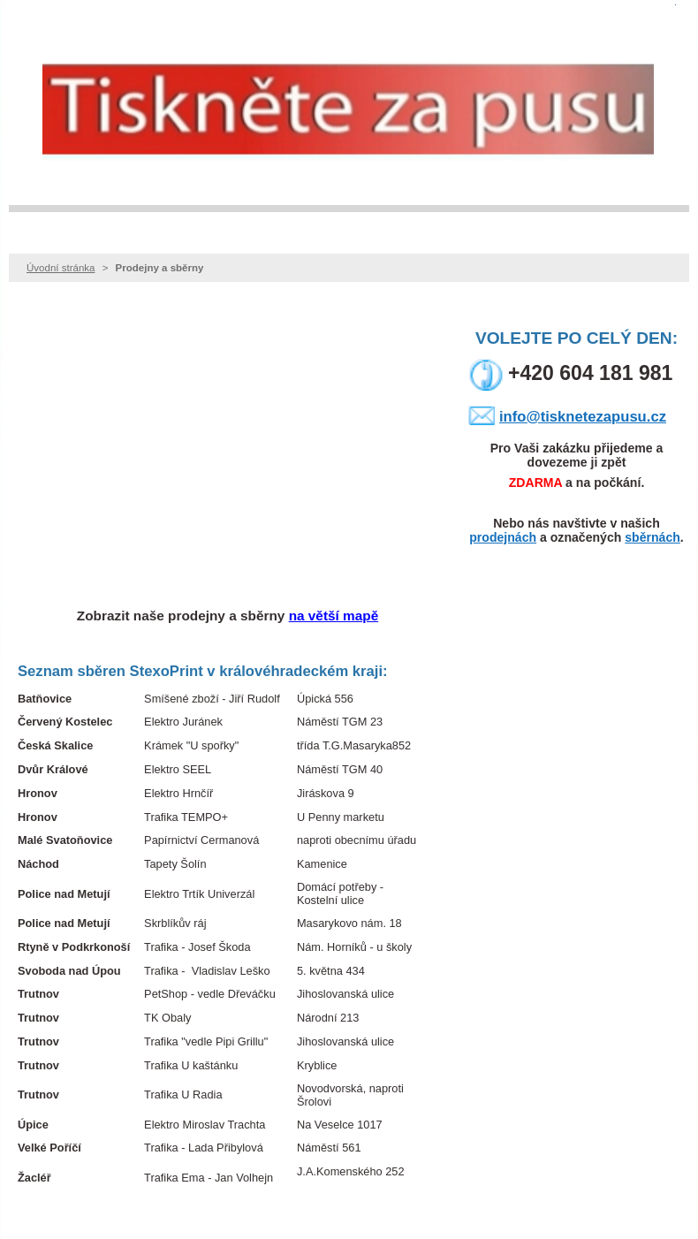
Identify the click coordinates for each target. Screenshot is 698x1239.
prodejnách (502, 537)
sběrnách (652, 537)
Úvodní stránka (61, 267)
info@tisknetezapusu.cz (582, 416)
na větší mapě (334, 615)
